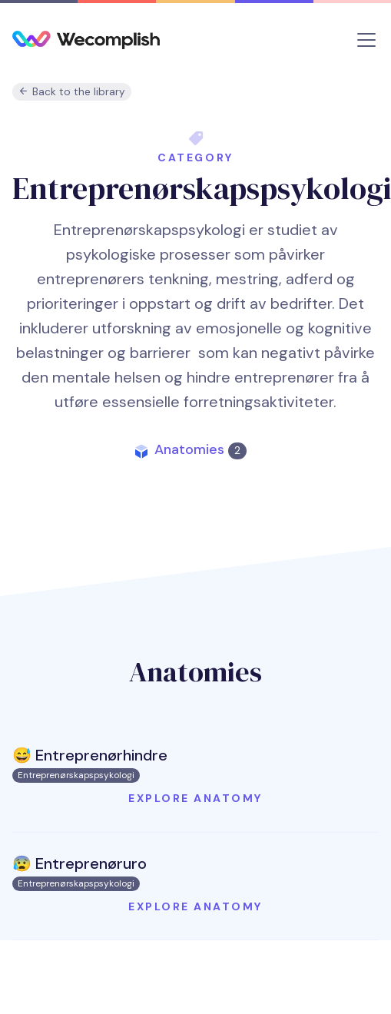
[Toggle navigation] (366, 40)
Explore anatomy (195, 798)
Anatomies (200, 449)
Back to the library (71, 91)
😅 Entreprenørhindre (89, 755)
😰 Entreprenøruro (79, 863)
